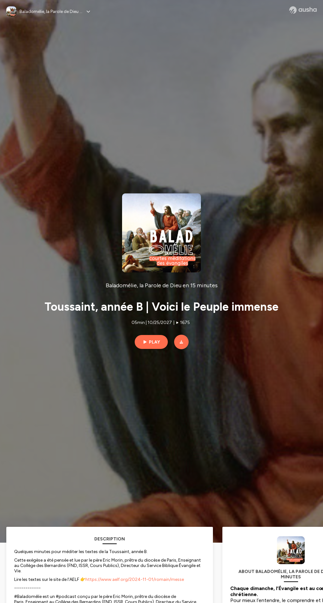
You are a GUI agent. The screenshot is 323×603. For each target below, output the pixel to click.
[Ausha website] (303, 10)
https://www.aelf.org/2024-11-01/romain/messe (134, 579)
